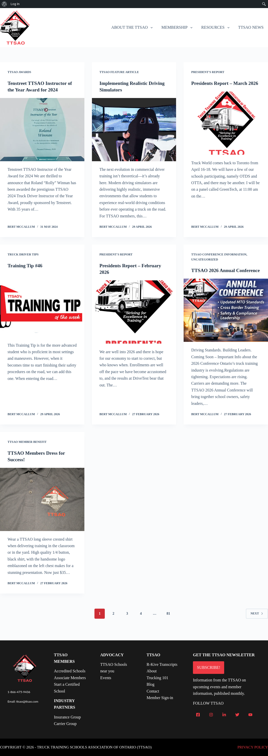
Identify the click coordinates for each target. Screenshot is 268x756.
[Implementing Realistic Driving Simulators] (134, 129)
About (152, 671)
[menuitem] (4, 4)
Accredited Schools (69, 671)
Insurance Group (67, 717)
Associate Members (70, 678)
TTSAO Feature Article (119, 72)
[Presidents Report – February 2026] (134, 312)
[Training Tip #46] (42, 305)
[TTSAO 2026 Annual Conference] (226, 316)
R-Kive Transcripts (162, 664)
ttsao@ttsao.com (27, 701)
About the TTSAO (133, 28)
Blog (150, 684)
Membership (177, 28)
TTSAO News (251, 27)
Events (105, 678)
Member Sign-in (160, 698)
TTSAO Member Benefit (27, 448)
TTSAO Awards (19, 72)
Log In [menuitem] (15, 4)
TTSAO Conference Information (218, 254)
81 (168, 620)
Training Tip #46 (26, 265)
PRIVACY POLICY (253, 747)
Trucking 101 (157, 678)
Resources (216, 28)
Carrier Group (65, 723)
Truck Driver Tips (23, 254)
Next (257, 620)
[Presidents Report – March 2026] (226, 129)
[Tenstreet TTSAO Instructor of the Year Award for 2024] (42, 129)
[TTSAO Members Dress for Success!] (42, 505)
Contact (153, 691)
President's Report (207, 72)
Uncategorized (204, 259)
